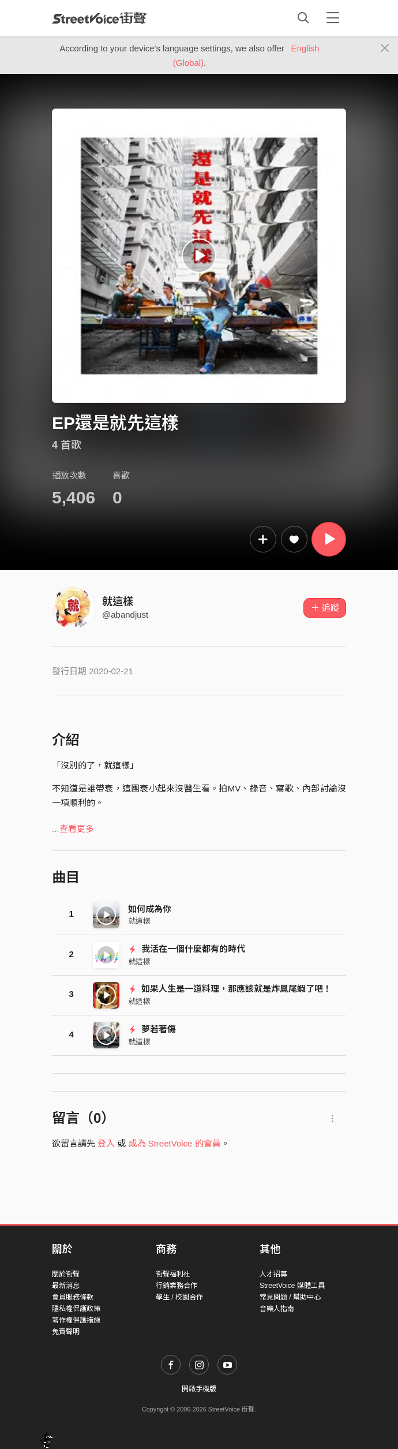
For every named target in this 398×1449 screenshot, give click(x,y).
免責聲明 (66, 1332)
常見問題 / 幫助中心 (290, 1297)
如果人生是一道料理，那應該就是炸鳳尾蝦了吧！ (230, 989)
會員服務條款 (72, 1297)
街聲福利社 (173, 1274)
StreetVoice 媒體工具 (292, 1286)
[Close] (385, 48)
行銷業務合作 (176, 1286)
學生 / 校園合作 (179, 1297)
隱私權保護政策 (76, 1309)
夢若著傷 (152, 1029)
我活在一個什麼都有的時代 (186, 949)
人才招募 (273, 1274)
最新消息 (66, 1286)
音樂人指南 (277, 1309)
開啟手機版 (199, 1389)
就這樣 (117, 601)
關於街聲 (66, 1274)
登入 (106, 1143)
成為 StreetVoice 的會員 (175, 1143)
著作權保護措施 (76, 1320)
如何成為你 (149, 909)
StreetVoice (99, 18)
